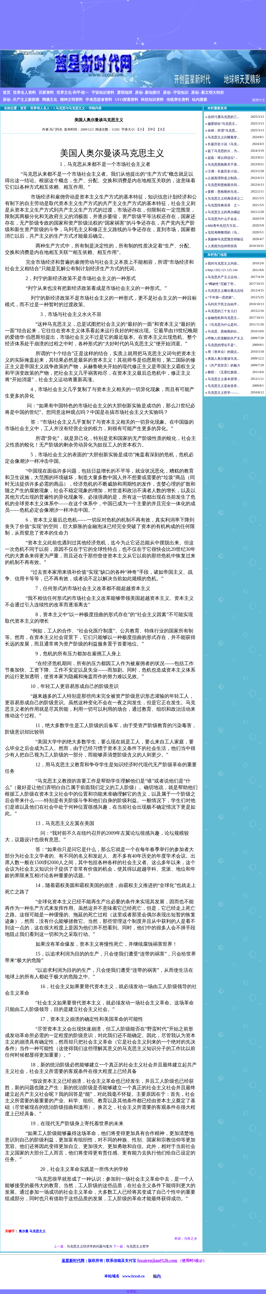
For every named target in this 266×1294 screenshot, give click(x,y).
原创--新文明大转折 (207, 93)
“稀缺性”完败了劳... (222, 284)
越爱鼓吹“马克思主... (222, 124)
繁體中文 (258, 100)
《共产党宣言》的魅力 (224, 365)
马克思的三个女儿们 (222, 311)
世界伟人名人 (40, 108)
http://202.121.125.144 (222, 270)
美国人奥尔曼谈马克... (223, 359)
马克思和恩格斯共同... (223, 185)
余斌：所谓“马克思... (222, 130)
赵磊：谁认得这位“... (222, 158)
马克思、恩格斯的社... (223, 331)
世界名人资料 (24, 93)
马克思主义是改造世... (223, 386)
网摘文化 (49, 100)
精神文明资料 (71, 100)
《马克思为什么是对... (223, 325)
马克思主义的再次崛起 (224, 212)
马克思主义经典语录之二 (225, 198)
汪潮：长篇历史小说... (223, 171)
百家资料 (46, 93)
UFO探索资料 (126, 100)
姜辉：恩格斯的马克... (223, 192)
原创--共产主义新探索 (21, 100)
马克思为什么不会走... (223, 219)
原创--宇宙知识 (175, 93)
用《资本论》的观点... (223, 352)
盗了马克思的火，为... (223, 151)
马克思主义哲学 (137, 1246)
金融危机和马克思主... (223, 318)
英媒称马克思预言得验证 (225, 239)
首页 (6, 93)
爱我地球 (124, 93)
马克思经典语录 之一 (224, 205)
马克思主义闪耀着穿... (223, 137)
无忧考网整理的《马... (223, 232)
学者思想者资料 (99, 100)
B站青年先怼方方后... (223, 226)
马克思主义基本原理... (223, 379)
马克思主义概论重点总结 (225, 291)
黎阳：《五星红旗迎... (223, 372)
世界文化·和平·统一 (72, 93)
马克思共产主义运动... (223, 277)
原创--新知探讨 (147, 93)
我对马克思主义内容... (223, 263)
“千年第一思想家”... (222, 297)
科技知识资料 (152, 100)
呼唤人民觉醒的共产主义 (225, 338)
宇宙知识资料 (102, 93)
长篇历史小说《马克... (223, 144)
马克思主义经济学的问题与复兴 (89, 1246)
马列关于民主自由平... (223, 304)
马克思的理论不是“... (222, 345)
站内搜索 (199, 100)
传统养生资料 (177, 100)
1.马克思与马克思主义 (69, 108)
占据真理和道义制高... (223, 178)
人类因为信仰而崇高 (222, 246)
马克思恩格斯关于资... (223, 164)
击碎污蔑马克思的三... (223, 117)
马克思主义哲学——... (223, 393)
